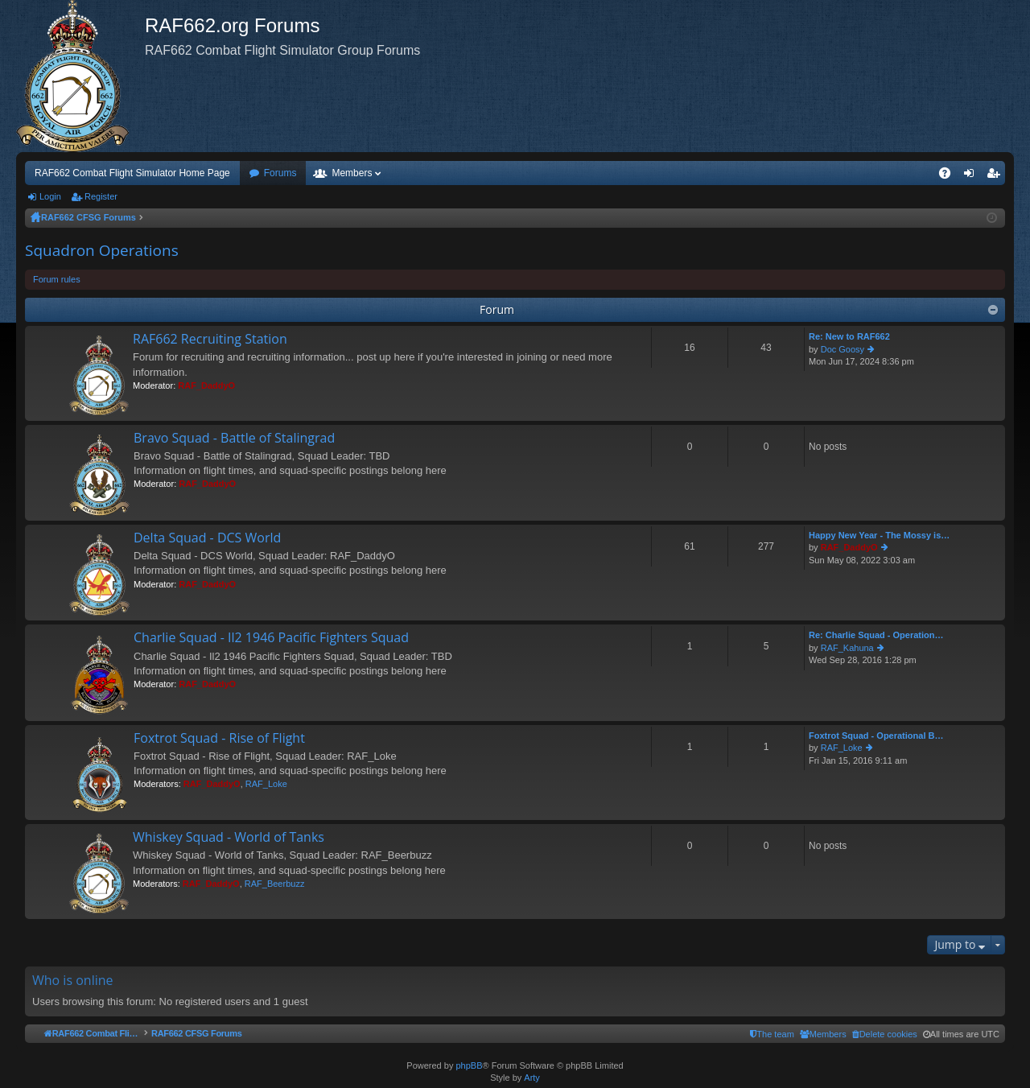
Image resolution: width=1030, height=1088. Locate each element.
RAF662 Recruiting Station (210, 340)
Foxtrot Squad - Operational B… (876, 735)
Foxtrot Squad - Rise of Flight (219, 739)
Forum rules (56, 279)
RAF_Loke (266, 784)
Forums (280, 173)
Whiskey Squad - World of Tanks (228, 838)
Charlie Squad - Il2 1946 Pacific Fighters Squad (271, 638)
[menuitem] (884, 1034)
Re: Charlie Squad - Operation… (876, 635)
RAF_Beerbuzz (275, 883)
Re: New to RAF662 (849, 336)
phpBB (468, 1065)
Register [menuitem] (996, 176)
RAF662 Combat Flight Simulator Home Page (132, 173)
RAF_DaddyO (206, 385)
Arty (532, 1077)
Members (352, 173)
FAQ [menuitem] (950, 176)
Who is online (72, 980)
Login (50, 196)
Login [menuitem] (972, 176)
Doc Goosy (842, 349)
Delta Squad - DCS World (207, 538)
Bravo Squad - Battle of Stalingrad (234, 439)
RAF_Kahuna (847, 648)
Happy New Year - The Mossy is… (879, 535)
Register (100, 196)
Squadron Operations (102, 250)
